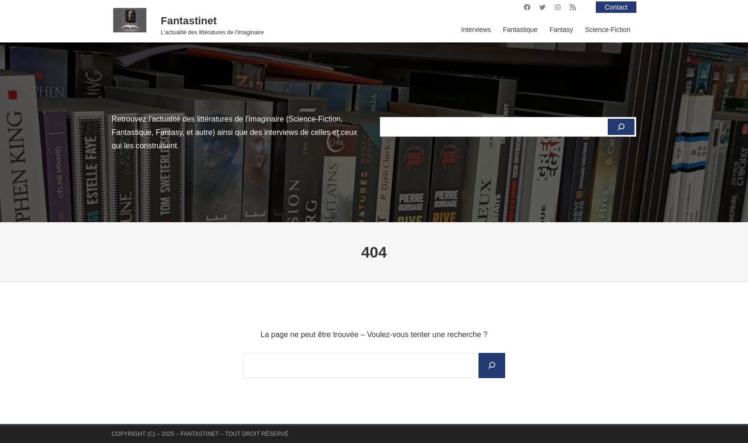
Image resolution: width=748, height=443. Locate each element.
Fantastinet (189, 21)
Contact (616, 7)
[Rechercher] (621, 127)
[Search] (491, 365)
